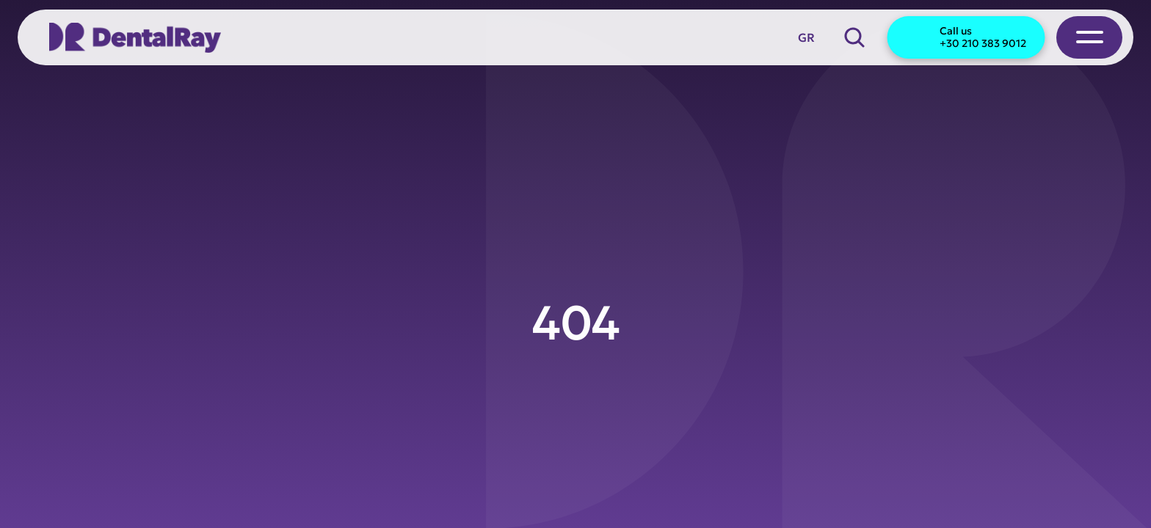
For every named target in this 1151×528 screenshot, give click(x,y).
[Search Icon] (854, 37)
